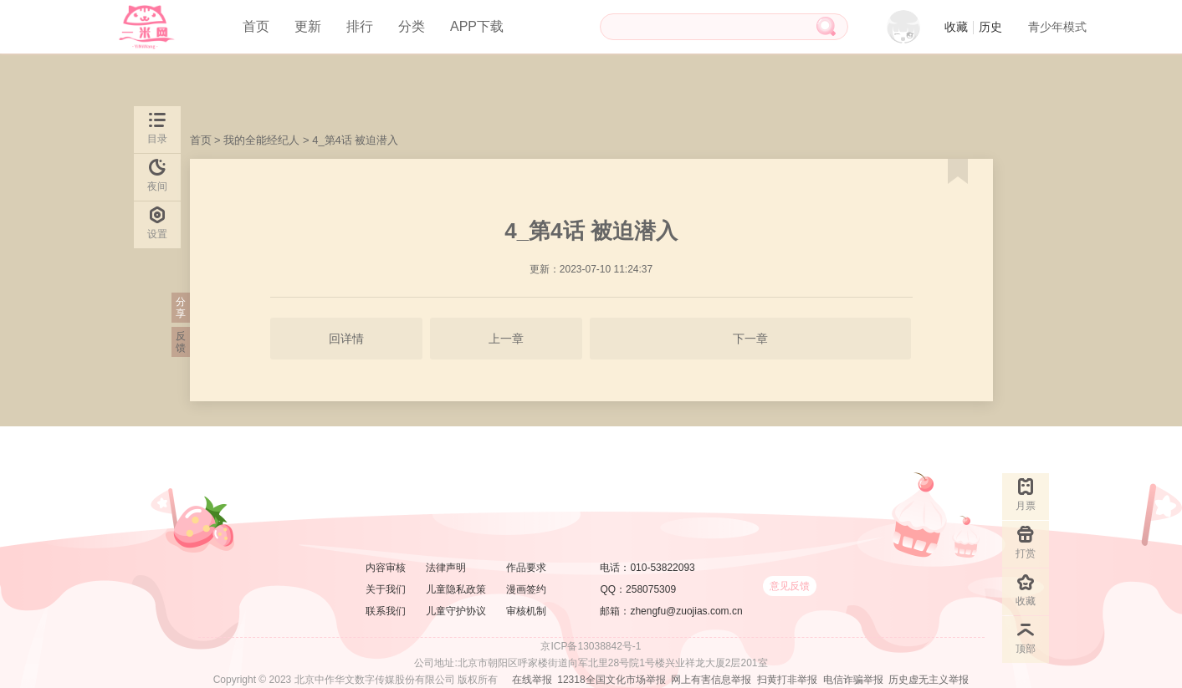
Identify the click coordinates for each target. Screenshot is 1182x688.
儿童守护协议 (456, 611)
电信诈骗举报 (853, 679)
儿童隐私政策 (456, 589)
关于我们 (386, 589)
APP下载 (477, 26)
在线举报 (532, 679)
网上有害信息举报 (711, 679)
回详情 (346, 338)
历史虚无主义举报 (928, 679)
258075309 (651, 589)
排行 (359, 26)
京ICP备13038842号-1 (590, 646)
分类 (411, 26)
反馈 (181, 342)
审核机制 (526, 611)
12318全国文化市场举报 (611, 679)
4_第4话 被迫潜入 (355, 140)
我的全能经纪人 (261, 140)
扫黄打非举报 (787, 679)
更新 (307, 26)
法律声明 (446, 567)
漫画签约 (526, 589)
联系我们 (386, 611)
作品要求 (526, 567)
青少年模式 (1057, 26)
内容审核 (386, 567)
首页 (256, 26)
